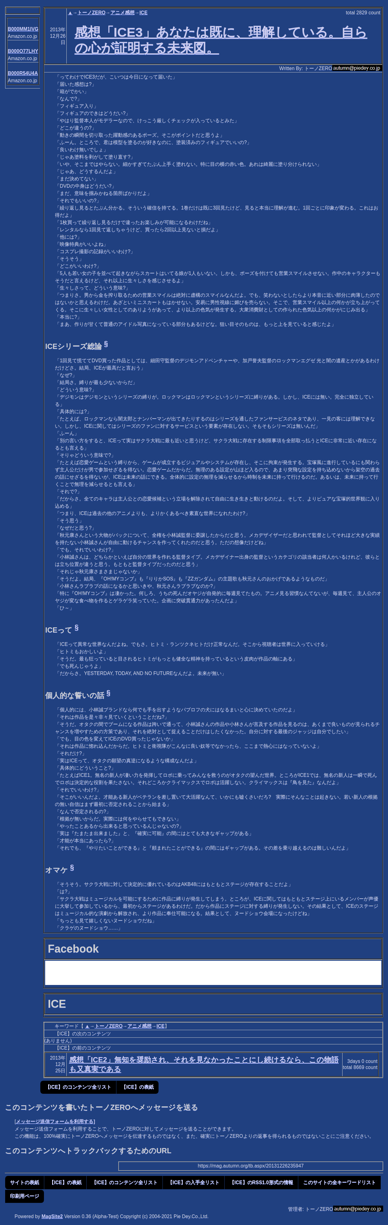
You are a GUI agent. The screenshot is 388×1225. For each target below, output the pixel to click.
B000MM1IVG (23, 29)
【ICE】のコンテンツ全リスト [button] (78, 1087)
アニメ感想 (122, 12)
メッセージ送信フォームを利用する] (55, 1121)
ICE (143, 12)
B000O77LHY (23, 51)
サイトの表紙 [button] (24, 1182)
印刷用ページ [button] (24, 1196)
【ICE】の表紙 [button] (137, 1087)
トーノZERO (91, 12)
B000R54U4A (23, 73)
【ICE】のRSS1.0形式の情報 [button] (261, 1182)
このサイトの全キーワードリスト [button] (339, 1182)
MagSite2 (52, 1216)
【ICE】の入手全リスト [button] (193, 1182)
